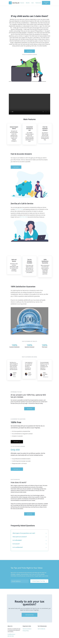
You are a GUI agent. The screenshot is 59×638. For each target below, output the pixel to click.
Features (22, 2)
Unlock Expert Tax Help (39, 581)
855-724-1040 (19, 209)
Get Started (29, 51)
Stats (32, 2)
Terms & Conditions (27, 628)
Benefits (28, 2)
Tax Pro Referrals (41, 628)
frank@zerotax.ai (11, 634)
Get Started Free (46, 3)
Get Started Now (29, 614)
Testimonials (38, 2)
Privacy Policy (26, 630)
